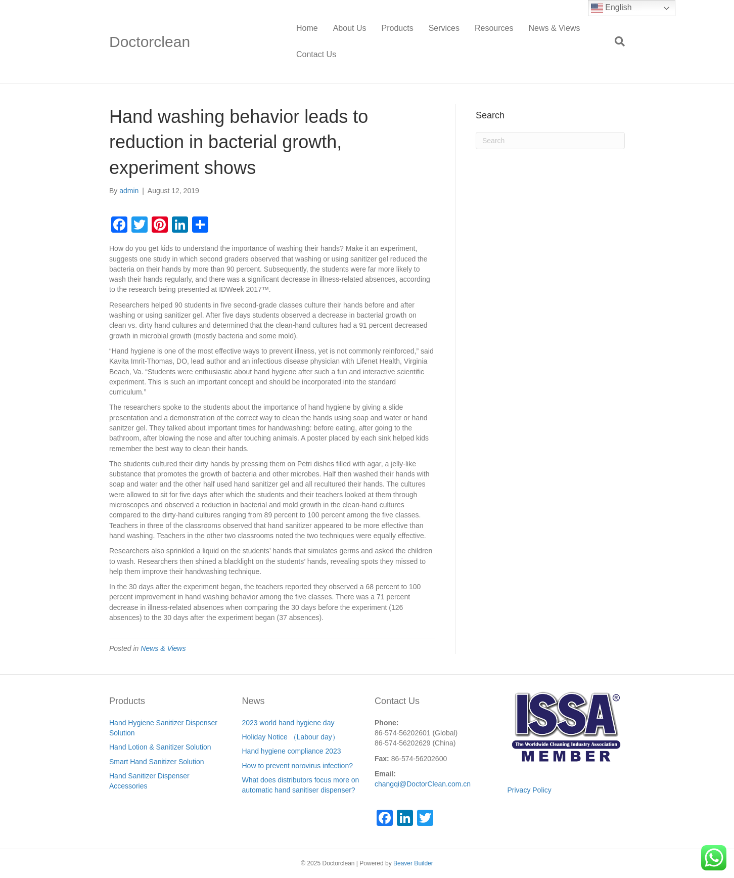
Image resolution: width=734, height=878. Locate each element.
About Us (349, 28)
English (611, 8)
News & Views (554, 28)
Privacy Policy (530, 790)
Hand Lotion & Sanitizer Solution (160, 747)
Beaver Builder (413, 863)
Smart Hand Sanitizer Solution (156, 762)
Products (398, 28)
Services (444, 28)
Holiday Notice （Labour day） (290, 737)
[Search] (616, 41)
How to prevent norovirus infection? (297, 766)
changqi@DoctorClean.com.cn (423, 784)
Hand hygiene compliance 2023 (291, 751)
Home (307, 28)
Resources (494, 28)
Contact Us (316, 54)
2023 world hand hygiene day (288, 723)
